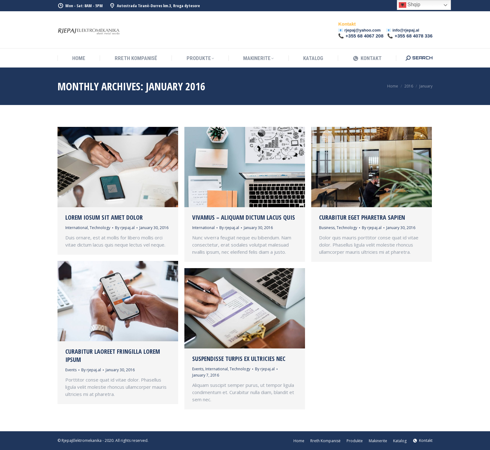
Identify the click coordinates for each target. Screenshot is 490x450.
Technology (100, 227)
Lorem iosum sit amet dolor (104, 217)
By (125, 227)
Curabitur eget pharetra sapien (362, 217)
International (76, 227)
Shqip (409, 5)
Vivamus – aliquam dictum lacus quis (243, 217)
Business (327, 227)
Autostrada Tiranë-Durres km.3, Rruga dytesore (154, 6)
